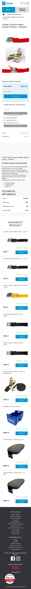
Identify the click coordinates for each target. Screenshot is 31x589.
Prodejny (15, 520)
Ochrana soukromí (15, 543)
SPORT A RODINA (22, 9)
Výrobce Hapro (16, 533)
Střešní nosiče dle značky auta (15, 524)
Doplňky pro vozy (15, 526)
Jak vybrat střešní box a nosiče (15, 528)
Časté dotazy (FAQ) (15, 518)
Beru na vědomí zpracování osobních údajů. (14, 115)
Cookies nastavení (16, 549)
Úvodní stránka (3, 14)
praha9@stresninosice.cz (13, 123)
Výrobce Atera (15, 529)
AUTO (9, 10)
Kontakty (15, 541)
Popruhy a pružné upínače (14, 14)
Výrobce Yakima (15, 531)
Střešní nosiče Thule (15, 545)
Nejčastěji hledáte (15, 522)
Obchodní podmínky (15, 516)
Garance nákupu (15, 514)
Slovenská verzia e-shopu (15, 547)
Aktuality (15, 539)
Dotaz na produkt (15, 125)
